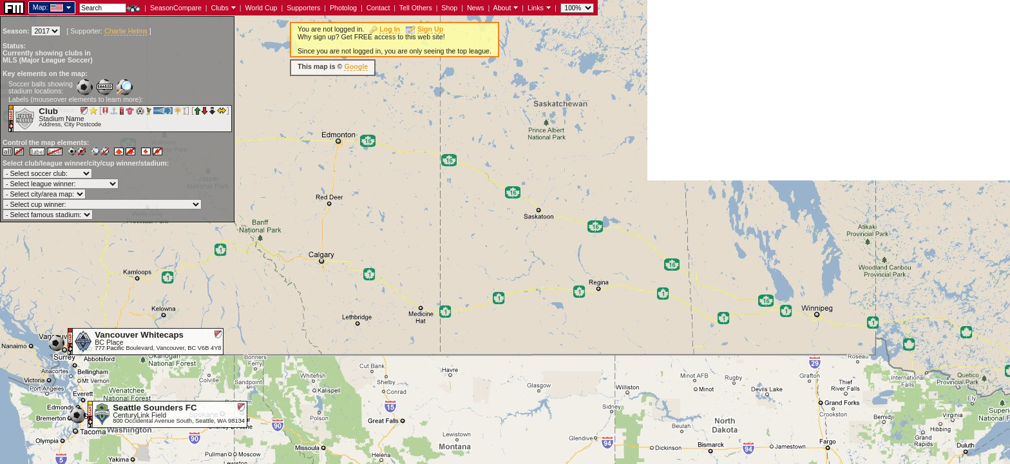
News (475, 8)
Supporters (303, 8)
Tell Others (415, 8)
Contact (378, 8)
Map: (40, 7)
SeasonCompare (176, 8)
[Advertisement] (828, 90)
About (502, 8)
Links (536, 8)
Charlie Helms (126, 31)
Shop (449, 8)
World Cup (261, 8)
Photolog (343, 8)
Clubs (220, 8)
